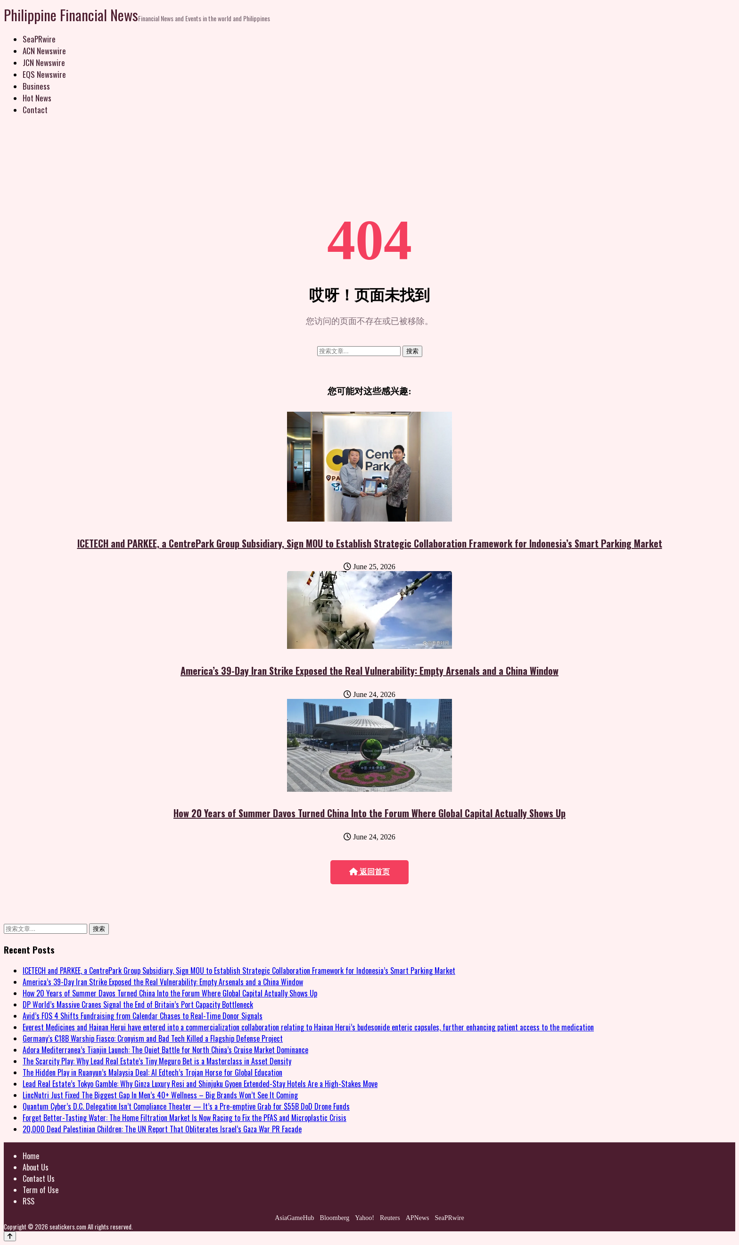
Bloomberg (335, 1217)
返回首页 (369, 872)
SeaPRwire (39, 39)
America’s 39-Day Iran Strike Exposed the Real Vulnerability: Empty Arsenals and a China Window (369, 671)
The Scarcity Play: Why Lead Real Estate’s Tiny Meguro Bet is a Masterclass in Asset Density (157, 1061)
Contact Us (39, 1178)
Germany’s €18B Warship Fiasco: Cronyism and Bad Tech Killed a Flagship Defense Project (153, 1038)
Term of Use (40, 1189)
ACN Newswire (44, 51)
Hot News (37, 98)
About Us (36, 1167)
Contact (35, 110)
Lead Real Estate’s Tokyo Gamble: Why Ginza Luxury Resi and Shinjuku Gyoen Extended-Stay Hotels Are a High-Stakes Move (200, 1083)
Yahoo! (364, 1217)
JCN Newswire (44, 62)
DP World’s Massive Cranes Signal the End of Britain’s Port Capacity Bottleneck (138, 1004)
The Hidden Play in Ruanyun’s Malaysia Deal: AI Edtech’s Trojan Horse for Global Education (152, 1072)
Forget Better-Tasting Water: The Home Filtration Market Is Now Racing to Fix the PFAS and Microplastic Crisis (184, 1117)
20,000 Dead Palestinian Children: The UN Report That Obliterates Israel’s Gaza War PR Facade (162, 1129)
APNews (417, 1217)
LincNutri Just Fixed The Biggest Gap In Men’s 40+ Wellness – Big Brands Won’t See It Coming (160, 1095)
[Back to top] (10, 1236)
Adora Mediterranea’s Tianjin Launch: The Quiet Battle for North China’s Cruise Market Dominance (165, 1049)
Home (31, 1156)
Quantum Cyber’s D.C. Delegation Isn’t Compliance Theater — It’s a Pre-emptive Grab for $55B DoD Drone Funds (186, 1106)
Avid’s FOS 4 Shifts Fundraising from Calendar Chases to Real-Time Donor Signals (143, 1015)
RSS (28, 1201)
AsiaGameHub (294, 1217)
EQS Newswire (44, 74)
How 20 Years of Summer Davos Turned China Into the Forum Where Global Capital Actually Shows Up (369, 813)
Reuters (390, 1217)
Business (36, 86)
